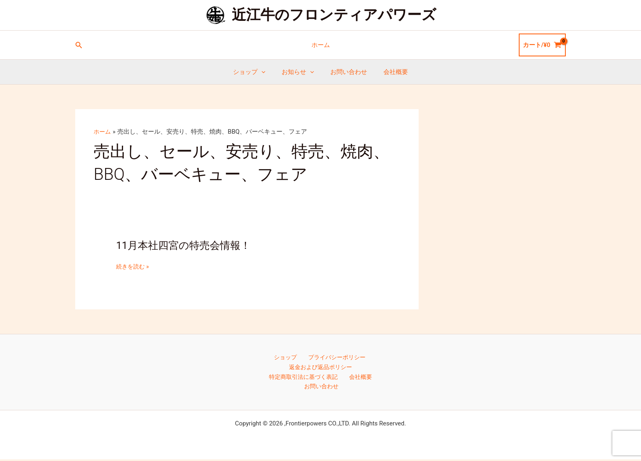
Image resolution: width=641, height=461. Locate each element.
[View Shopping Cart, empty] (542, 45)
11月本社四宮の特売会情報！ (186, 245)
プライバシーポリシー (334, 357)
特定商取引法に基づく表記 (305, 378)
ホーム (321, 45)
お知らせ (300, 72)
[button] (79, 45)
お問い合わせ (346, 72)
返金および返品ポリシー (320, 367)
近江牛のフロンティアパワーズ (334, 15)
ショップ (255, 72)
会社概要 (389, 72)
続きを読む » (133, 267)
